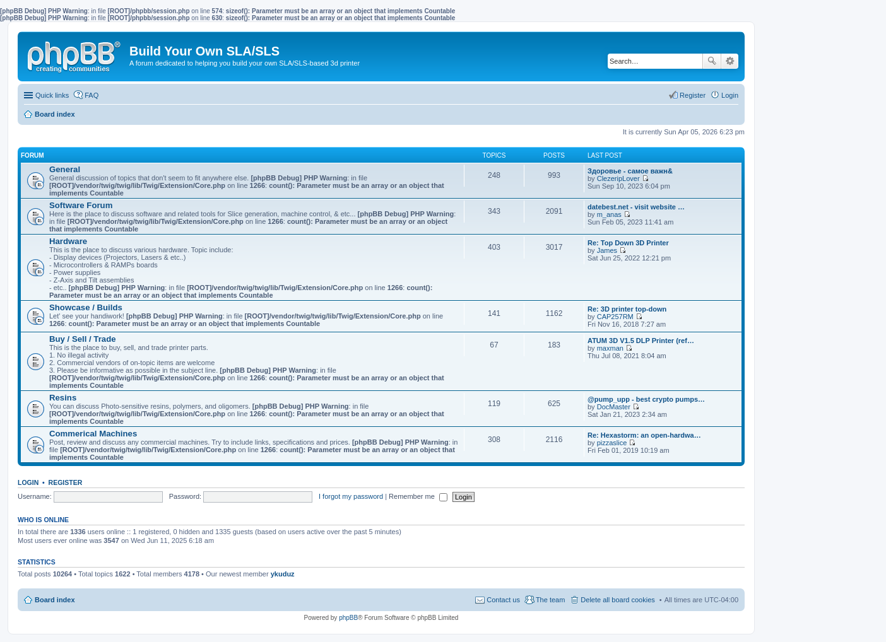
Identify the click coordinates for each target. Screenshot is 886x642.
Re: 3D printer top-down (627, 309)
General (64, 169)
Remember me (418, 496)
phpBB (348, 617)
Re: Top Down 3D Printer (628, 243)
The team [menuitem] (550, 600)
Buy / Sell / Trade (82, 339)
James (607, 250)
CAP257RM (615, 316)
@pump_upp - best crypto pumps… (646, 399)
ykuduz (283, 574)
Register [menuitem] (693, 95)
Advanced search (729, 61)
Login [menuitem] (729, 95)
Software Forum (80, 205)
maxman (610, 348)
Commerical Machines (93, 433)
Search (711, 61)
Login (28, 482)
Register (66, 482)
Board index (55, 600)
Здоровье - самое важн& (630, 171)
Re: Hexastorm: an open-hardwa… (644, 435)
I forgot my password (351, 496)
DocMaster (613, 407)
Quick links (52, 95)
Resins (62, 397)
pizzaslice (612, 442)
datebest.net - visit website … (636, 207)
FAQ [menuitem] (91, 95)
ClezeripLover (618, 178)
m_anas (609, 214)
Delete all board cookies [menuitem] (617, 600)
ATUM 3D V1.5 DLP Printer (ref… (641, 340)
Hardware (68, 241)
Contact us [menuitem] (503, 600)
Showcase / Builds (85, 307)
